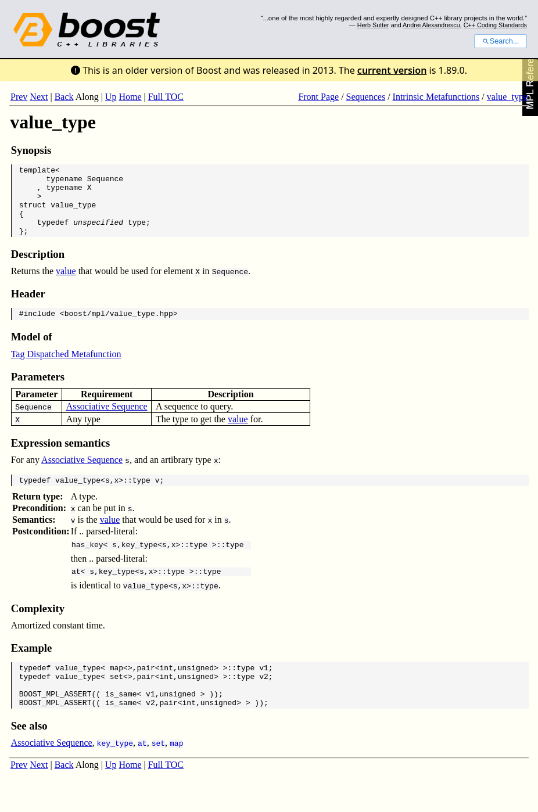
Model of (31, 352)
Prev (18, 97)
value (66, 285)
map (116, 690)
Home (130, 97)
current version (392, 70)
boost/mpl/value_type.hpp (118, 329)
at (76, 592)
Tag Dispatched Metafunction (66, 370)
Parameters (37, 392)
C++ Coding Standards (495, 24)
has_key (87, 563)
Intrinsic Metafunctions (436, 97)
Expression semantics (60, 458)
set (116, 700)
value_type (507, 97)
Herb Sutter (373, 24)
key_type (139, 563)
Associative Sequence (107, 422)
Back (64, 97)
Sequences (366, 97)
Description (37, 268)
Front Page (318, 97)
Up (111, 97)
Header (28, 307)
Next (39, 97)
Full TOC (166, 97)
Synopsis (31, 150)
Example (31, 669)
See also (29, 755)
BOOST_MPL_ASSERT (55, 721)
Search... (500, 41)
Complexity (37, 629)
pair (146, 690)
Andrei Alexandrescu (431, 24)
